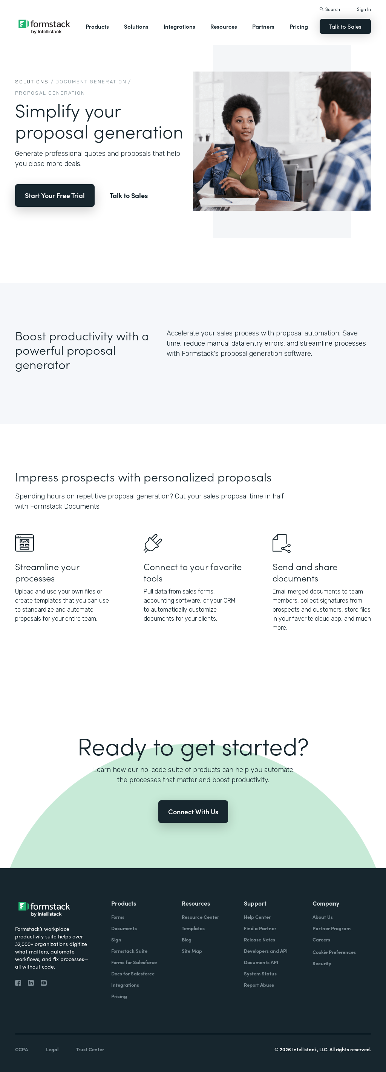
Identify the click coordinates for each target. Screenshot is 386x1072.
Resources (223, 26)
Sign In (364, 9)
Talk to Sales (345, 26)
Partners (263, 26)
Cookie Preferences (334, 951)
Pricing (299, 26)
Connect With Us (193, 811)
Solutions (136, 26)
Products (97, 26)
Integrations (179, 26)
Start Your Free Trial (55, 195)
